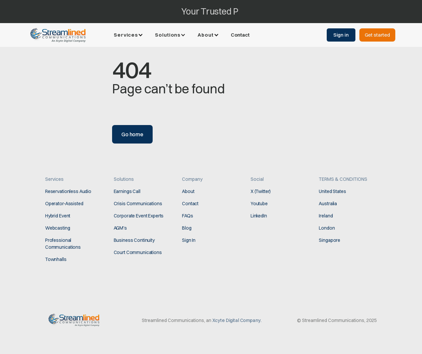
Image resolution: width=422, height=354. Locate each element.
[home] (60, 34)
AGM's (120, 228)
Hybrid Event (57, 216)
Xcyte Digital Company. (236, 320)
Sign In (189, 240)
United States (332, 191)
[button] (129, 35)
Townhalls (56, 259)
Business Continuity (134, 240)
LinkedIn (259, 216)
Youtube (259, 204)
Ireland (326, 216)
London (327, 228)
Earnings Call (127, 191)
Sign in (341, 35)
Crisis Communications (138, 204)
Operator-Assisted (64, 204)
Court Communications (138, 252)
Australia (328, 204)
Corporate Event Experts (139, 216)
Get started (377, 35)
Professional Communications (63, 243)
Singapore (329, 240)
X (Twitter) (261, 191)
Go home (132, 134)
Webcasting (57, 228)
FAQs (187, 216)
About (188, 191)
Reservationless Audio (68, 191)
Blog (186, 228)
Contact (240, 35)
